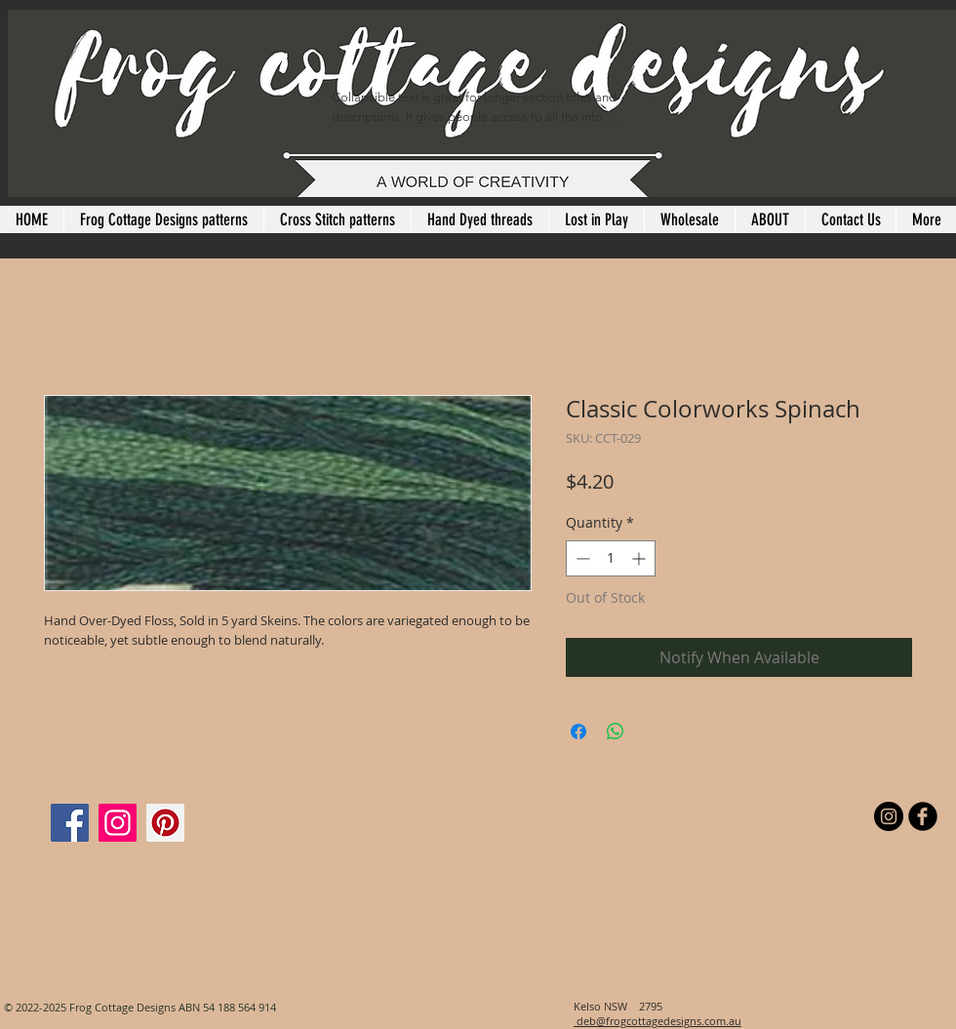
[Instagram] (118, 823)
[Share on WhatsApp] (615, 731)
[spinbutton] (610, 558)
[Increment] (640, 558)
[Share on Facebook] (578, 731)
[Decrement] (581, 558)
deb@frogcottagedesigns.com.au (657, 1020)
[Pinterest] (165, 823)
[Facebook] (70, 823)
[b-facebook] (922, 816)
